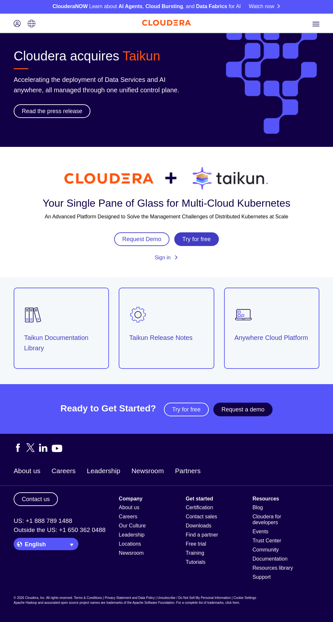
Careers (64, 470)
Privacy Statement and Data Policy (130, 598)
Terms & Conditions (88, 598)
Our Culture (132, 525)
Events (260, 531)
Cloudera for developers (266, 519)
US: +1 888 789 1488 (43, 520)
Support (261, 577)
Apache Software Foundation (153, 602)
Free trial (196, 544)
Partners (188, 470)
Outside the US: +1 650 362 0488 (60, 529)
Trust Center (266, 540)
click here (232, 602)
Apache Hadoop (25, 602)
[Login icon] (17, 24)
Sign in (166, 257)
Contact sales (201, 516)
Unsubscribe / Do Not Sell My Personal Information (194, 598)
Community (265, 549)
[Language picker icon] (31, 24)
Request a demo (242, 409)
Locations (130, 544)
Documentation (269, 559)
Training (195, 553)
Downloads (198, 525)
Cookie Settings (244, 598)
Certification (199, 507)
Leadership (103, 470)
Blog (257, 507)
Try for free (186, 409)
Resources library (272, 568)
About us (27, 470)
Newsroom (147, 470)
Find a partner (202, 535)
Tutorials (196, 562)
